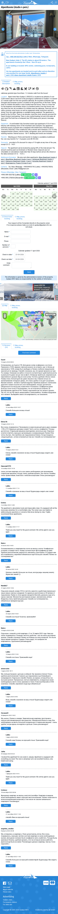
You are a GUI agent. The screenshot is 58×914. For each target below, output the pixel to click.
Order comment (7, 264)
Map (4, 305)
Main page (6, 887)
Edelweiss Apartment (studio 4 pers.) (19, 161)
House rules (7, 892)
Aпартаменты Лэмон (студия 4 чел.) (19, 163)
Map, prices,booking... (18, 83)
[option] (29, 29)
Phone (7, 241)
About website (8, 889)
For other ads (7, 904)
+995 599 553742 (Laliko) (11, 175)
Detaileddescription (6, 83)
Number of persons (6, 246)
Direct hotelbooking (7, 218)
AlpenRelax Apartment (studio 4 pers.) (19, 159)
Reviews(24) (6, 346)
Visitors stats (7, 900)
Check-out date (7, 259)
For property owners (10, 902)
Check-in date (7, 254)
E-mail (7, 236)
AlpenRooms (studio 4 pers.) (14, 7)
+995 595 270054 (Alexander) (12, 178)
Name (7, 232)
